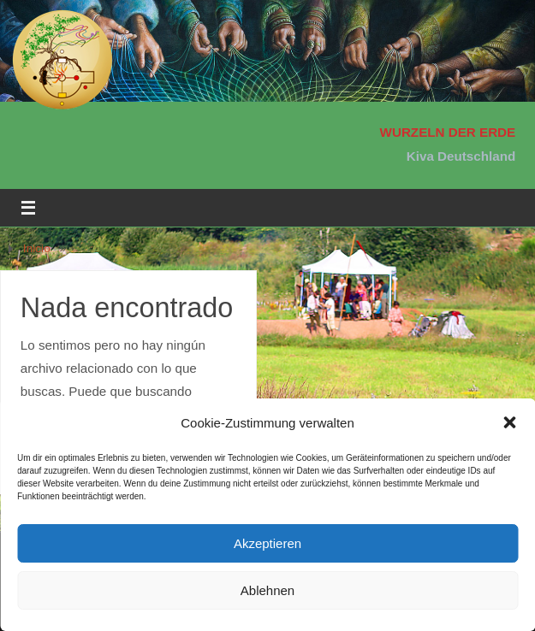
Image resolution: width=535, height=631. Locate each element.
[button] (509, 422)
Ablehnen (267, 590)
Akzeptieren (267, 543)
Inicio (37, 248)
